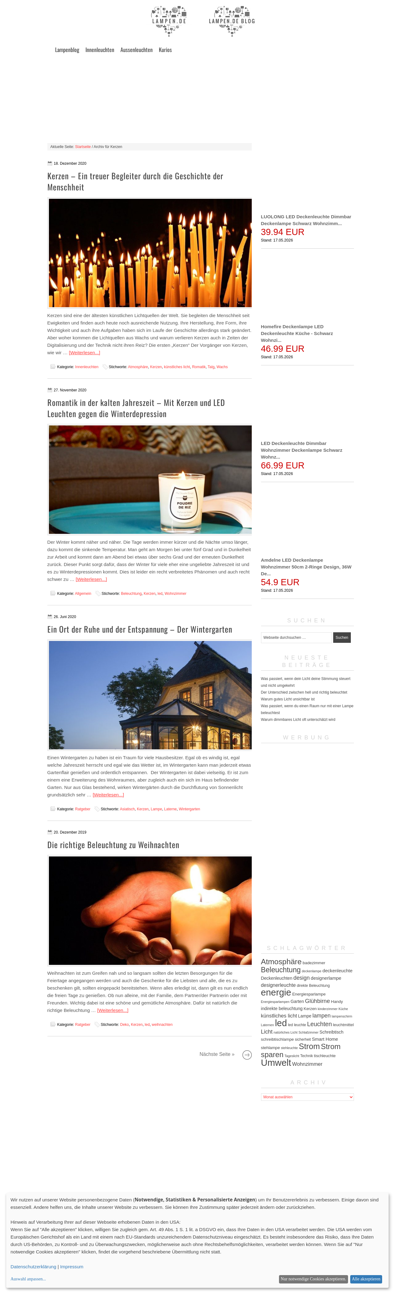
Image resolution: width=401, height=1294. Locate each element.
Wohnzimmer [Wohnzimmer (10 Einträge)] (307, 1064)
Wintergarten (189, 809)
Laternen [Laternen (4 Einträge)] (267, 1025)
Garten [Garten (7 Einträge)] (297, 1001)
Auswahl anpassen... (28, 1279)
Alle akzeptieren (366, 1279)
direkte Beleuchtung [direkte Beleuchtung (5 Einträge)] (313, 985)
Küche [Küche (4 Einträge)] (343, 1009)
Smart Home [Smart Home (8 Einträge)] (325, 1039)
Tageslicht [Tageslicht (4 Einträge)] (292, 1056)
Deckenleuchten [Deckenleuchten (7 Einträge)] (277, 978)
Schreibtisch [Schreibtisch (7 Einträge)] (331, 1032)
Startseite (83, 147)
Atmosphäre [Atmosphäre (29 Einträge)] (281, 961)
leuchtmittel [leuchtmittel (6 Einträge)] (343, 1024)
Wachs (222, 367)
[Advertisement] (200, 99)
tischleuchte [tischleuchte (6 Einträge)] (325, 1055)
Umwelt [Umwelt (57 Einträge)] (276, 1062)
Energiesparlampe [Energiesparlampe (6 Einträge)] (309, 994)
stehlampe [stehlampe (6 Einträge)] (270, 1047)
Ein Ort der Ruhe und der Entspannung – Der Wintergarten (139, 629)
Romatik (199, 367)
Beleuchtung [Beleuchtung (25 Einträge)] (281, 970)
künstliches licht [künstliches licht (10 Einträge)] (279, 1016)
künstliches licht (177, 367)
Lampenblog (67, 50)
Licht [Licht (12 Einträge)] (267, 1032)
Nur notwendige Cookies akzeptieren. (314, 1279)
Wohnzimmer (175, 593)
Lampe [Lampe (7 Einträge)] (304, 1015)
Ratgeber (82, 809)
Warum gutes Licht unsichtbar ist (288, 699)
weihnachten (162, 1024)
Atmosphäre (138, 367)
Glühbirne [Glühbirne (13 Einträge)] (317, 1001)
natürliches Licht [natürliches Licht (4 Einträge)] (286, 1032)
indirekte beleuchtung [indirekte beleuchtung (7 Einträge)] (282, 1008)
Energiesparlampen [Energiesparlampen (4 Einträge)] (275, 1002)
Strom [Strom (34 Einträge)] (309, 1046)
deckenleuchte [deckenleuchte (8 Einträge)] (337, 970)
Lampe (156, 809)
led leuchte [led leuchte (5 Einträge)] (297, 1025)
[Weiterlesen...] (84, 352)
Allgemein (83, 593)
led (160, 593)
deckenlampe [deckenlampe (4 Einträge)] (311, 971)
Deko (124, 1024)
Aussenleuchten (136, 50)
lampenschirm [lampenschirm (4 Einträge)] (342, 1016)
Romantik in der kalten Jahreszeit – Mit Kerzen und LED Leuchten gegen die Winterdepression (136, 408)
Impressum (71, 1266)
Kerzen (156, 367)
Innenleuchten (99, 50)
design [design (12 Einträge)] (301, 978)
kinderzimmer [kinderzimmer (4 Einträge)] (328, 1009)
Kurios (165, 50)
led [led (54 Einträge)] (281, 1023)
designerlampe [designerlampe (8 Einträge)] (326, 978)
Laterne (170, 809)
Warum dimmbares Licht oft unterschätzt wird (298, 719)
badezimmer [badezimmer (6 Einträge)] (314, 963)
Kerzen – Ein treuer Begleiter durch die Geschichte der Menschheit (135, 181)
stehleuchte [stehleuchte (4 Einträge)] (289, 1048)
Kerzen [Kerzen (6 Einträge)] (310, 1008)
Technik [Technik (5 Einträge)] (306, 1056)
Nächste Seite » (247, 1055)
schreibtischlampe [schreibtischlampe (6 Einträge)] (277, 1039)
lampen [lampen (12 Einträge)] (321, 1016)
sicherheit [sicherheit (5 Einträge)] (303, 1039)
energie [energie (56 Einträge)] (276, 992)
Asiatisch (127, 809)
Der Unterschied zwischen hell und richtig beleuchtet (304, 692)
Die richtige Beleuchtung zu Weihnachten (113, 845)
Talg (211, 367)
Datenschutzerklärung (33, 1266)
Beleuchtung (131, 593)
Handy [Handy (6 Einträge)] (337, 1001)
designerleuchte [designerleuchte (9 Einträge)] (278, 985)
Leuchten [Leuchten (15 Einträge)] (319, 1024)
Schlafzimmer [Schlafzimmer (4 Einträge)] (309, 1032)
